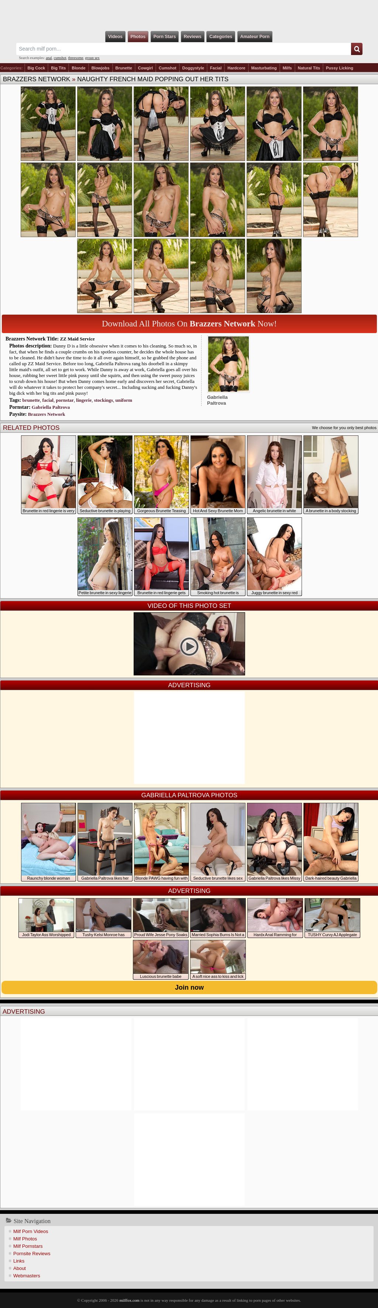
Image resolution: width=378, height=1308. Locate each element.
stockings (103, 400)
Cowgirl (145, 68)
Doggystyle (193, 68)
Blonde (78, 68)
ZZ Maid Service (77, 339)
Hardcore (236, 68)
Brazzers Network (36, 79)
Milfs (287, 68)
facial (48, 400)
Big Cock (36, 68)
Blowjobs (101, 68)
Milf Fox (189, 15)
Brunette (124, 68)
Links (18, 1261)
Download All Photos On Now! (189, 323)
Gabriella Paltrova (51, 407)
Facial (215, 68)
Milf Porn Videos (30, 1231)
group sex (92, 58)
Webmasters (26, 1275)
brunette (31, 400)
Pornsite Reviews (31, 1253)
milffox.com (129, 1300)
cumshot (60, 58)
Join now (189, 987)
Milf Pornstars (27, 1246)
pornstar (64, 400)
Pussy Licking (339, 68)
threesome (75, 58)
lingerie (84, 400)
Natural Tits (309, 68)
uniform (124, 400)
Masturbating (264, 68)
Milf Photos (25, 1239)
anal (49, 58)
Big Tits (58, 68)
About (19, 1268)
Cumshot (167, 68)
